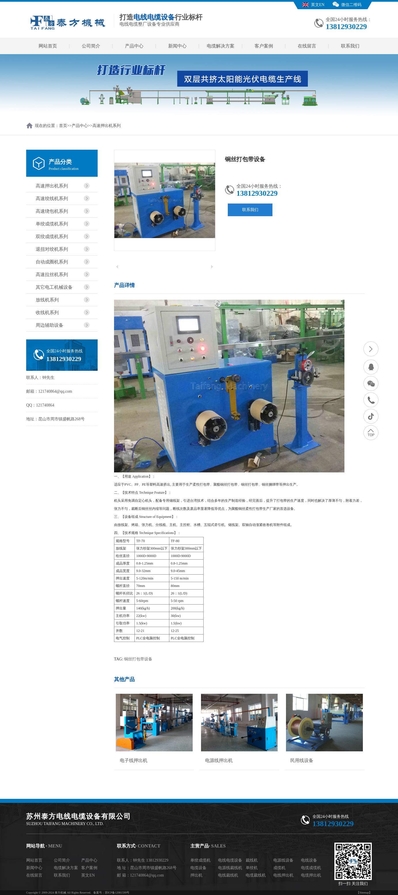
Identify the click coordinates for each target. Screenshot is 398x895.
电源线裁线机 (230, 868)
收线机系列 (47, 312)
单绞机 (252, 868)
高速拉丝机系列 (52, 274)
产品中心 (134, 45)
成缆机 (279, 868)
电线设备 (309, 860)
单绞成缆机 (200, 860)
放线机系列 (47, 299)
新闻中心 (177, 45)
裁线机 (252, 860)
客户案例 (264, 45)
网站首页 (48, 45)
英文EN (318, 5)
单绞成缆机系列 (52, 223)
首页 (63, 125)
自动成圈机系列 (52, 261)
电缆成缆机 (311, 868)
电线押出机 (283, 875)
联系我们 (350, 45)
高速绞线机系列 (52, 198)
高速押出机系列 (106, 125)
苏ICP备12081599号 (117, 892)
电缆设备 (198, 868)
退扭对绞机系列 (52, 249)
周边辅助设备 (49, 325)
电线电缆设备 (230, 860)
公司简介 (91, 45)
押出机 (196, 875)
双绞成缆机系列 (52, 236)
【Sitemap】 (364, 892)
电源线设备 (283, 860)
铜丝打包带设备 (138, 659)
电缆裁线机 (256, 875)
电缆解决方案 (220, 45)
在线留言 (307, 45)
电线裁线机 (228, 875)
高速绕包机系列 (52, 211)
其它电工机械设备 (54, 287)
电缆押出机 (311, 875)
